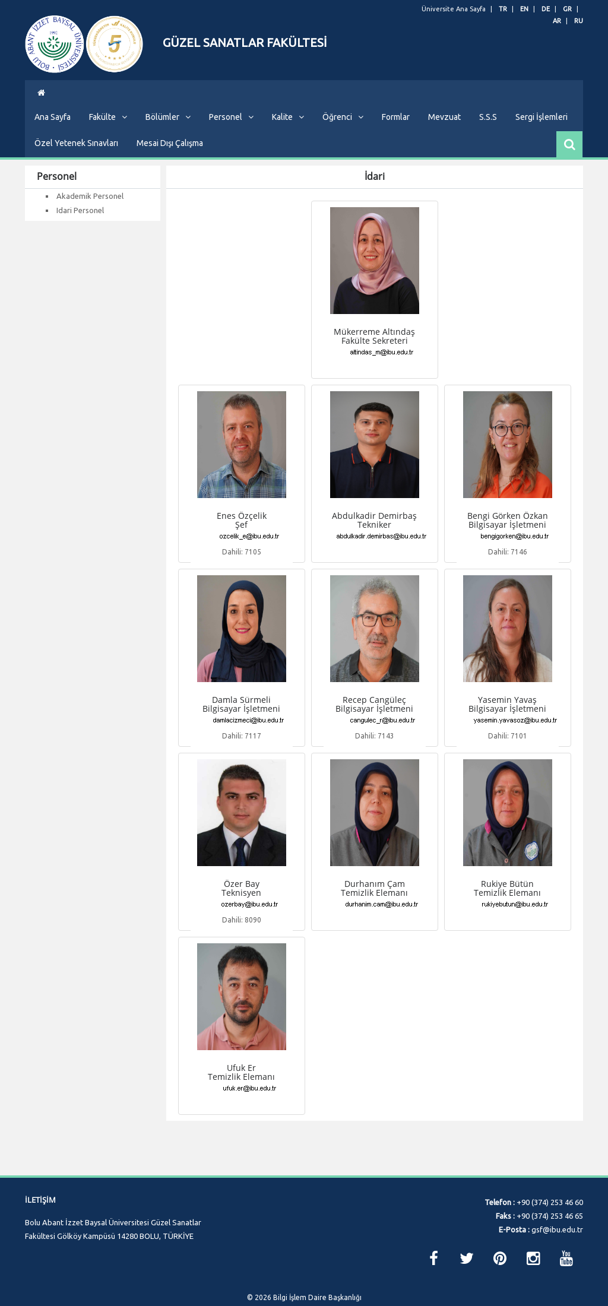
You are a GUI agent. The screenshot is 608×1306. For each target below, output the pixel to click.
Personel (231, 137)
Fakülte (108, 137)
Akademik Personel (90, 217)
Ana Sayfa (52, 137)
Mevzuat (444, 137)
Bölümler (168, 137)
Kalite (288, 137)
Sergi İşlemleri (541, 137)
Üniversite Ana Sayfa (454, 8)
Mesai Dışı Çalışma (170, 164)
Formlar (396, 137)
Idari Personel (80, 231)
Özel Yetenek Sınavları (76, 164)
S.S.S (488, 137)
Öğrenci (342, 137)
